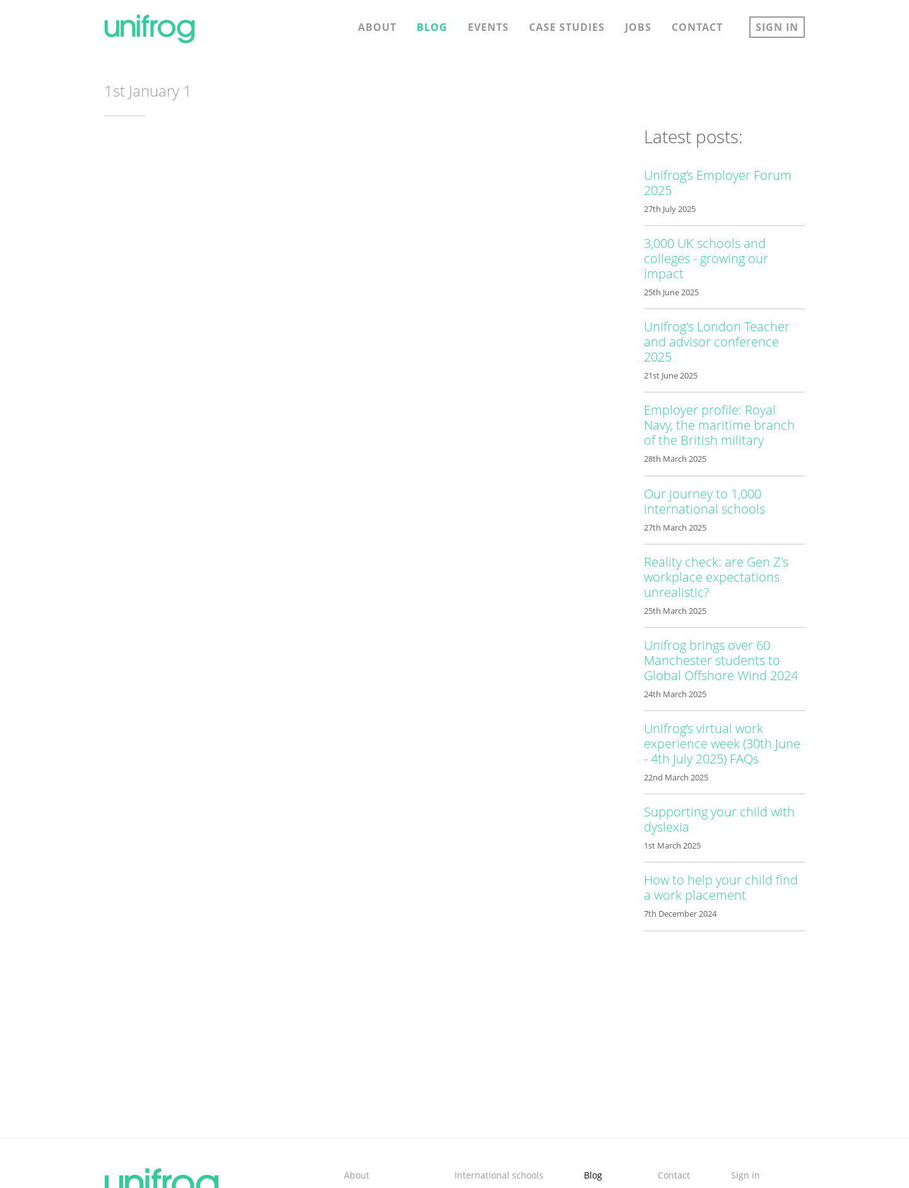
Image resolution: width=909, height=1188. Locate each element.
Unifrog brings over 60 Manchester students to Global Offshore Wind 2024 (721, 660)
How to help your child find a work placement (721, 887)
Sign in (777, 27)
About (377, 27)
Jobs (638, 27)
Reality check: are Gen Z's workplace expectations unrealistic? (716, 577)
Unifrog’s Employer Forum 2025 (718, 183)
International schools (499, 1175)
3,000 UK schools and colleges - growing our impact (706, 258)
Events (488, 27)
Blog (432, 27)
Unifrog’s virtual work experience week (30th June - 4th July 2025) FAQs (722, 743)
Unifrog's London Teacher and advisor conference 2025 (717, 341)
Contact (697, 27)
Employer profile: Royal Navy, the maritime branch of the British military (719, 425)
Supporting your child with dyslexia (719, 819)
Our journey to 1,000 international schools (704, 501)
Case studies (567, 27)
